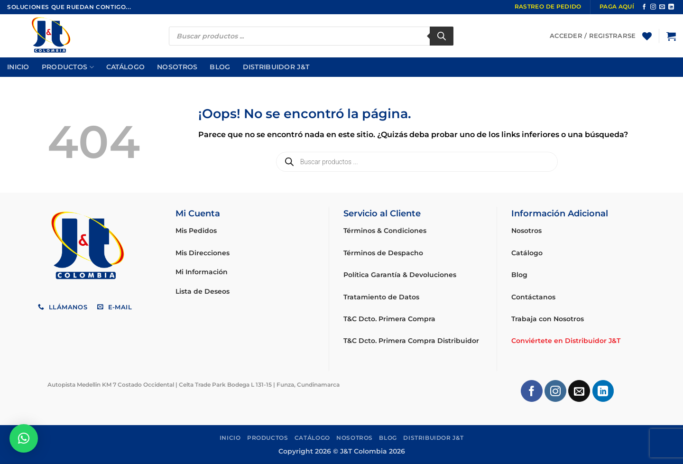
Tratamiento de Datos (381, 297)
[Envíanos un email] (662, 7)
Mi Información (201, 272)
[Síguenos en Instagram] (653, 7)
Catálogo (125, 67)
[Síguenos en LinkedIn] (671, 7)
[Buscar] (441, 36)
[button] (671, 36)
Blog (220, 67)
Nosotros (177, 67)
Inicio (18, 67)
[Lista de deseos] (647, 36)
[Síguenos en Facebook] (644, 7)
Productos (68, 67)
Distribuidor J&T (276, 67)
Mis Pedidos (196, 230)
